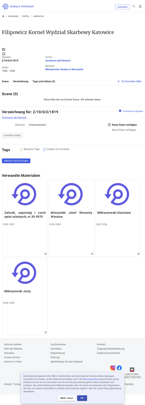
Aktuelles (9, 353)
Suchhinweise (58, 344)
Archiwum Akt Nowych (57, 60)
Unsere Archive (12, 357)
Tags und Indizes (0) (44, 81)
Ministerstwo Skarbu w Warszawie (64, 69)
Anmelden (122, 7)
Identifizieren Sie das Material (67, 361)
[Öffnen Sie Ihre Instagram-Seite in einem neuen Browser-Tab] (113, 367)
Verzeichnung (20, 81)
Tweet (3, 53)
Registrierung (58, 353)
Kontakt (101, 344)
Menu (140, 6)
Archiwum (13, 16)
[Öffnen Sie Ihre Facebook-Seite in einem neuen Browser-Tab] (120, 367)
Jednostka (38, 16)
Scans (5, 81)
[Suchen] (134, 6)
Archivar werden (13, 344)
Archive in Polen (13, 361)
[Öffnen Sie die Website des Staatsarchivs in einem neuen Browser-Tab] (132, 373)
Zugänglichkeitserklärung (111, 348)
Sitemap (55, 357)
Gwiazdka (46, 253)
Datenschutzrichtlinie (108, 353)
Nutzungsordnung (91, 379)
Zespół (25, 16)
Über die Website (13, 348)
